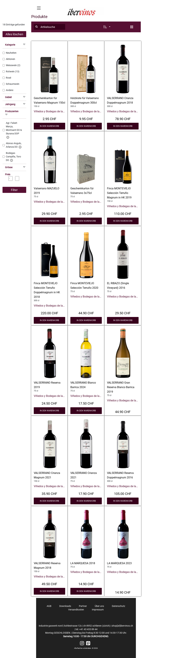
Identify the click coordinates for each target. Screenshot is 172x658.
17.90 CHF (86, 493)
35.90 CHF (49, 493)
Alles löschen (14, 34)
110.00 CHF (122, 213)
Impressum (98, 609)
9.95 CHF (86, 118)
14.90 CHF (86, 583)
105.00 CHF (122, 493)
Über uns (99, 606)
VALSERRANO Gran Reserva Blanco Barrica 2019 (120, 387)
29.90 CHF (49, 213)
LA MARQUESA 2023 (119, 563)
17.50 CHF (86, 403)
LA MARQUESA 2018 (82, 563)
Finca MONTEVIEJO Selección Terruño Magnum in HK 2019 (119, 193)
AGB (49, 606)
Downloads (65, 606)
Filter (14, 190)
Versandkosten (76, 609)
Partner (83, 606)
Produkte (39, 16)
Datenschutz (118, 606)
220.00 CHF (49, 312)
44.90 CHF (86, 312)
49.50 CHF (49, 583)
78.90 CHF (123, 118)
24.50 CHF (49, 403)
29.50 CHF (123, 312)
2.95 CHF (49, 118)
